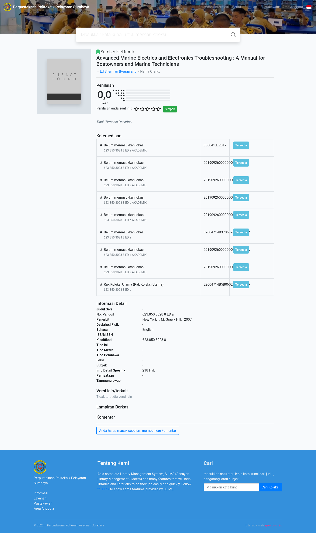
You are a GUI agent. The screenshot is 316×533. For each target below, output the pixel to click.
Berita (236, 7)
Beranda (204, 7)
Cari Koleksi (270, 487)
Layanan (40, 498)
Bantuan (250, 7)
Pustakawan (269, 7)
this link (103, 489)
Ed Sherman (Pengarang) (118, 71)
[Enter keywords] (231, 487)
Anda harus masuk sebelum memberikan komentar (137, 431)
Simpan (170, 109)
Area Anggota (292, 7)
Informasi (221, 7)
